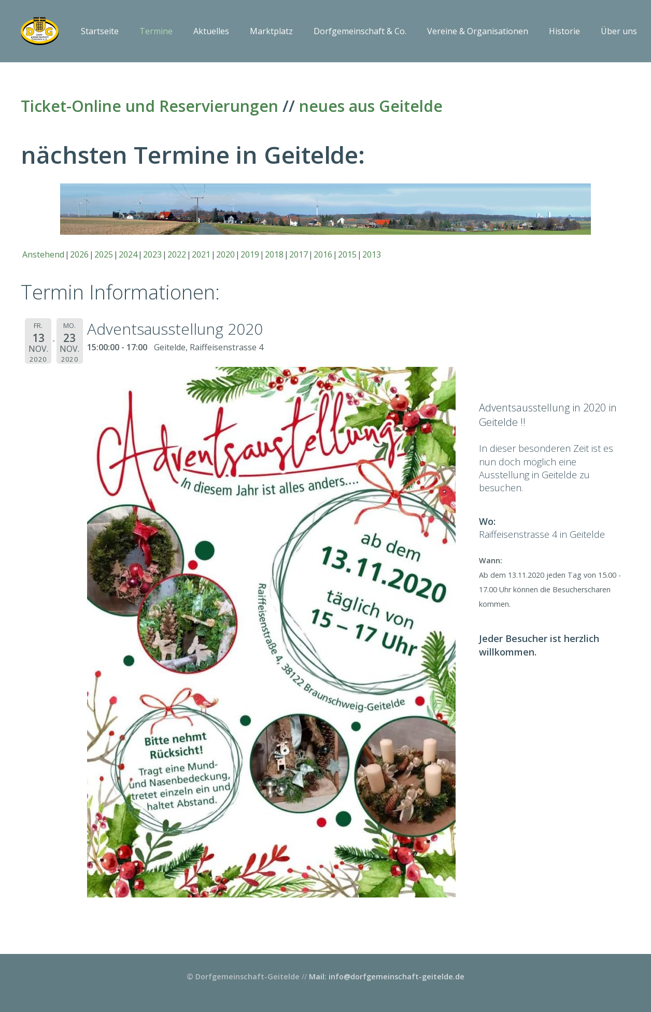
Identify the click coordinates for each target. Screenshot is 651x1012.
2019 (249, 254)
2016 (323, 254)
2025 (103, 254)
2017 (298, 254)
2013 (371, 254)
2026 (79, 254)
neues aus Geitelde (371, 106)
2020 (225, 254)
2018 (274, 254)
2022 (176, 254)
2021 (201, 254)
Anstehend (43, 254)
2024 (128, 254)
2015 (347, 254)
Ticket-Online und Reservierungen (149, 106)
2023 (152, 254)
